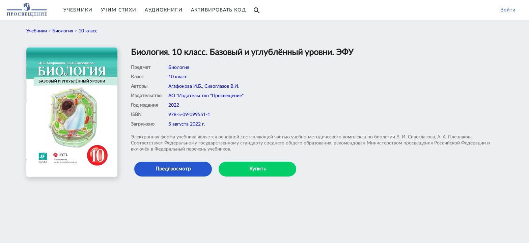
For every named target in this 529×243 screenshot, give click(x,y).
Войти (508, 9)
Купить (257, 168)
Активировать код (218, 10)
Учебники (77, 10)
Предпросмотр (173, 168)
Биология (62, 31)
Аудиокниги (163, 10)
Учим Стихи (118, 10)
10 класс (88, 31)
